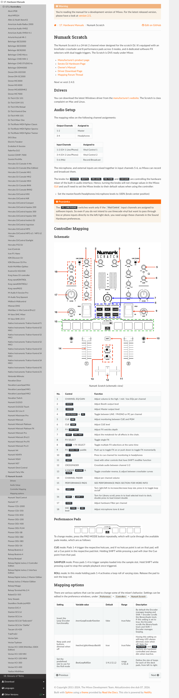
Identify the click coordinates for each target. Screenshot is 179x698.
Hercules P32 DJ (15, 245)
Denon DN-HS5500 (17, 72)
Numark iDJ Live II (16, 411)
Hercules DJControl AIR (18, 199)
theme (84, 692)
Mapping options (17, 493)
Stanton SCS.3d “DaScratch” (20, 621)
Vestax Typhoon (15, 643)
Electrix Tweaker (15, 142)
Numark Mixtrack (15, 420)
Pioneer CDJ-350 (16, 511)
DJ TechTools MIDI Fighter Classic (22, 125)
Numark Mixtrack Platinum (19, 424)
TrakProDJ (12, 634)
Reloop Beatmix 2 (15, 550)
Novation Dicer (14, 381)
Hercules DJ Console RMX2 (20, 190)
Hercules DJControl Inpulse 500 (22, 216)
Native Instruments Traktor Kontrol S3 (25, 349)
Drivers (13, 481)
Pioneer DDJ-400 (16, 524)
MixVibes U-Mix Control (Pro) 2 (21, 310)
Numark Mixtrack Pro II (18, 446)
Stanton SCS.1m (15, 617)
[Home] (55, 25)
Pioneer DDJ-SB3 (16, 541)
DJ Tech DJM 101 (16, 103)
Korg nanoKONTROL (17, 280)
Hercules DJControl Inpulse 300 (22, 212)
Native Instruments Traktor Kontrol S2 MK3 (25, 343)
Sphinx (69, 692)
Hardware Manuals (71, 25)
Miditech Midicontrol (17, 302)
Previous (62, 675)
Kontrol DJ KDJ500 (17, 271)
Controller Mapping (18, 489)
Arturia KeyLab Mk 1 (17, 37)
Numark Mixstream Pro (18, 416)
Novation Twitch (15, 398)
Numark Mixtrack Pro (17, 433)
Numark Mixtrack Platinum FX (21, 429)
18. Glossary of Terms (14, 676)
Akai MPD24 (13, 16)
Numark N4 (13, 451)
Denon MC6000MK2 (17, 90)
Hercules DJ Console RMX (19, 186)
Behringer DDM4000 (17, 68)
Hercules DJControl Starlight (20, 241)
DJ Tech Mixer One (16, 120)
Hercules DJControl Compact (21, 203)
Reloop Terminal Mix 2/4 (18, 590)
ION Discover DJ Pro (17, 262)
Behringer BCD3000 (17, 46)
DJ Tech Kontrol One (17, 112)
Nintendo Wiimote (16, 376)
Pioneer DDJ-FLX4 (16, 528)
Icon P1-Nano (14, 254)
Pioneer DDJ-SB (15, 533)
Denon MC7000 (15, 94)
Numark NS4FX (15, 455)
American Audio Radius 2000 (20, 24)
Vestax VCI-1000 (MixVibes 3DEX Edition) (23, 648)
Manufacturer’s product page (73, 60)
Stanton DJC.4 (14, 608)
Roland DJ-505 (14, 595)
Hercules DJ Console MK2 (19, 177)
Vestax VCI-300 (15, 663)
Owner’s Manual (67, 67)
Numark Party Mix (16, 472)
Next (155, 675)
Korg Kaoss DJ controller (19, 275)
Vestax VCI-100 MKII (17, 659)
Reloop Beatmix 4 (15, 554)
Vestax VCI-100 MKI (17, 654)
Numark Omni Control (17, 468)
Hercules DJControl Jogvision (21, 225)
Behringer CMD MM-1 (18, 59)
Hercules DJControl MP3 (19, 229)
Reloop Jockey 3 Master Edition (22, 582)
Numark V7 (13, 502)
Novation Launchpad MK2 (19, 394)
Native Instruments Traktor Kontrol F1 (25, 323)
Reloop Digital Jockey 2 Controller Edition (23, 564)
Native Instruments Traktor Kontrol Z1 (25, 372)
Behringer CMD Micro (17, 55)
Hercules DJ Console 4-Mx (19, 164)
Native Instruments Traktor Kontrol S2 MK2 (25, 336)
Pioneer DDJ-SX (15, 546)
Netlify (147, 692)
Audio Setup (15, 485)
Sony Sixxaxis (13, 599)
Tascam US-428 (15, 630)
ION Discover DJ (15, 258)
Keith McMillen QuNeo (18, 267)
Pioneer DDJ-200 (16, 520)
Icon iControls (14, 249)
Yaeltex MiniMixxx (16, 672)
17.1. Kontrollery (12, 7)
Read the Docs (110, 692)
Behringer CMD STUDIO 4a (20, 64)
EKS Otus (12, 138)
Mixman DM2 (14, 306)
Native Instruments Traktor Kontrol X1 (25, 368)
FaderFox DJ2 (14, 151)
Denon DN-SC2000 (17, 77)
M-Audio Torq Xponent (18, 297)
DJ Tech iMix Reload (16, 107)
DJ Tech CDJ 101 (15, 98)
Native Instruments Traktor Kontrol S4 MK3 (25, 362)
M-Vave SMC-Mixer (17, 315)
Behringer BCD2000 (17, 42)
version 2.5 (85, 16)
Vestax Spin (13, 638)
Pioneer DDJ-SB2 (16, 537)
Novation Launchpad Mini (19, 385)
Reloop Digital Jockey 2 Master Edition (25, 577)
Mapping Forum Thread (70, 75)
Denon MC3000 (15, 81)
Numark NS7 (13, 464)
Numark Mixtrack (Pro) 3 (18, 437)
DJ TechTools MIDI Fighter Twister (23, 133)
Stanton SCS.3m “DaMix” (19, 625)
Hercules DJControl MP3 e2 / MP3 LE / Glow (25, 235)
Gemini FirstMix (15, 159)
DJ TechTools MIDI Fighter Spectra (23, 129)
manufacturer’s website (126, 98)
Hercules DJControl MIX (19, 194)
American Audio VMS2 (18, 29)
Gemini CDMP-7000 (17, 155)
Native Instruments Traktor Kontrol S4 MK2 (25, 355)
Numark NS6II (14, 459)
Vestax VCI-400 (15, 667)
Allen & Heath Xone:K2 (18, 20)
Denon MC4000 (15, 85)
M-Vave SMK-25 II (16, 319)
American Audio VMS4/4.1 (20, 33)
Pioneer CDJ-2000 (16, 506)
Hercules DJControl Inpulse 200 (22, 207)
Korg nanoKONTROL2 (18, 284)
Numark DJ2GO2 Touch (18, 407)
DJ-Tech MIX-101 (16, 116)
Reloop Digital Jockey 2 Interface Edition (22, 571)
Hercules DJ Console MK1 (19, 172)
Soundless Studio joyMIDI (19, 603)
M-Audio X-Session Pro (18, 293)
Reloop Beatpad (15, 559)
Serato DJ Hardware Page (71, 64)
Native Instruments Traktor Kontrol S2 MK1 (25, 329)
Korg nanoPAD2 (15, 289)
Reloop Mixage (14, 586)
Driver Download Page (70, 71)
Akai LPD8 (12, 11)
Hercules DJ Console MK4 (19, 181)
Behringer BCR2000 (17, 50)
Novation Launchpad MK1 (19, 389)
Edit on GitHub (152, 25)
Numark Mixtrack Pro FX (19, 442)
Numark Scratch (14, 476)
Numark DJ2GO (15, 402)
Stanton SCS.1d (15, 612)
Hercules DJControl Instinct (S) (21, 220)
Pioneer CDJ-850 (16, 515)
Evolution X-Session (16, 146)
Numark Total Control (17, 498)
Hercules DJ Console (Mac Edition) (23, 168)
